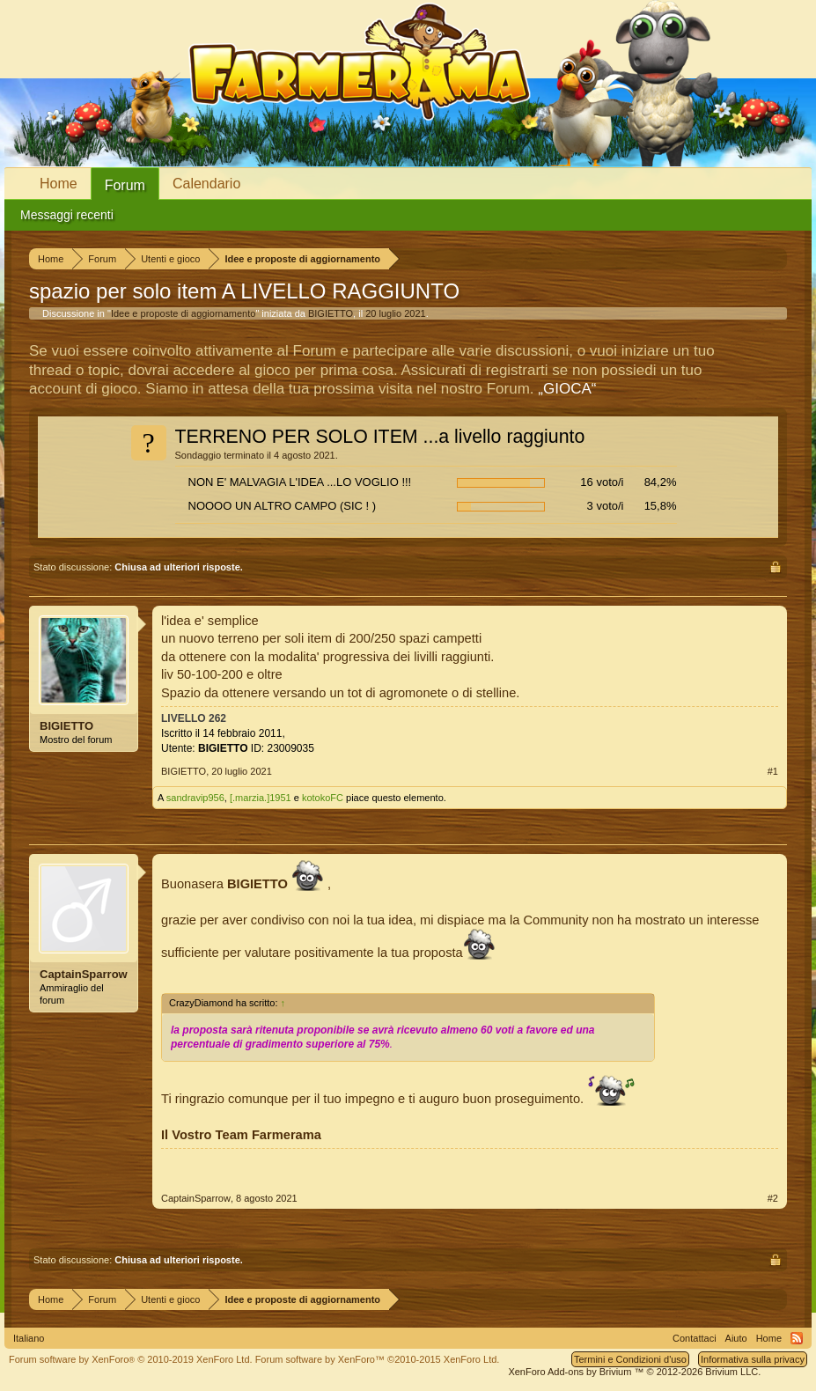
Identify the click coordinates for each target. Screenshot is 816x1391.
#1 (773, 771)
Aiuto (736, 1338)
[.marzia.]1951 (260, 797)
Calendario (206, 183)
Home (58, 183)
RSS (796, 1338)
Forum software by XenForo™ (377, 1359)
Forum (125, 185)
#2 (773, 1198)
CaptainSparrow (84, 974)
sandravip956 (195, 797)
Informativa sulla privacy (753, 1359)
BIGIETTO (330, 313)
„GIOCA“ (567, 388)
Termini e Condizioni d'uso (630, 1359)
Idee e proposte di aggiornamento (183, 313)
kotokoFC (322, 797)
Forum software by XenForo (131, 1359)
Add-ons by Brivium (634, 1371)
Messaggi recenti (67, 215)
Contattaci (695, 1338)
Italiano (28, 1338)
